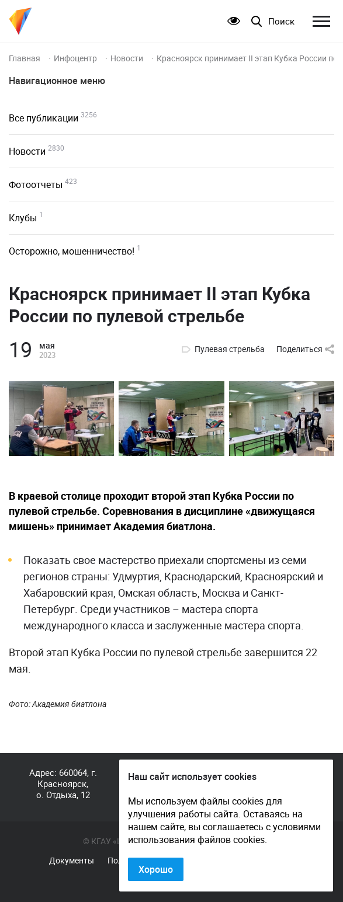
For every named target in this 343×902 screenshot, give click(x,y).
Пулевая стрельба (230, 349)
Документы (71, 860)
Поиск (281, 21)
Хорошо (155, 869)
